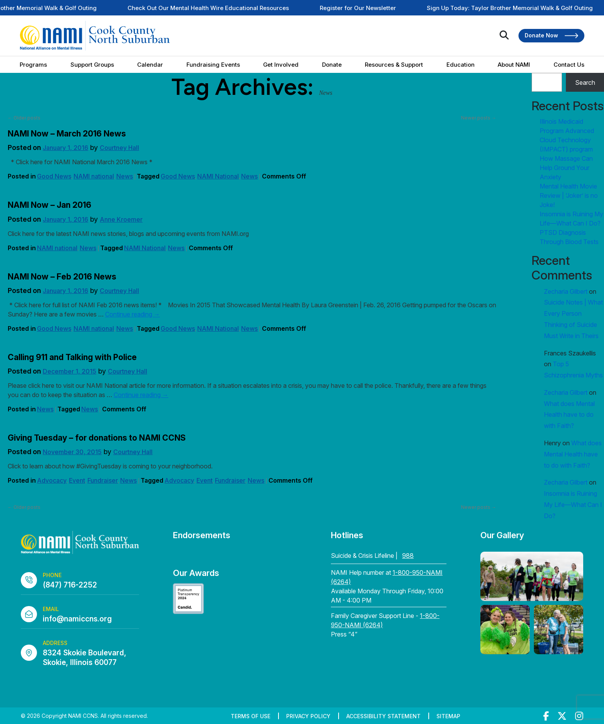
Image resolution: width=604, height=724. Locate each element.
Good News (54, 176)
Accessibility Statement (383, 716)
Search (585, 82)
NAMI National (218, 176)
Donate (332, 64)
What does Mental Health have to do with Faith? (569, 415)
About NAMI (514, 64)
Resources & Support (394, 64)
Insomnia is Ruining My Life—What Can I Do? (573, 505)
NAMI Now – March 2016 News (67, 133)
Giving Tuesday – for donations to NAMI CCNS (97, 438)
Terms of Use (250, 716)
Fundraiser (102, 480)
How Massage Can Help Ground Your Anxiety (566, 168)
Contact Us (569, 64)
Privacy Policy (308, 716)
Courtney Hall (119, 148)
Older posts (24, 118)
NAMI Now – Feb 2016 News (62, 276)
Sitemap (448, 716)
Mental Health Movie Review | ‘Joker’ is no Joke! (569, 195)
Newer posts (478, 118)
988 (408, 555)
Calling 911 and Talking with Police (72, 357)
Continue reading (132, 314)
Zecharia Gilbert (565, 291)
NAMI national (94, 176)
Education (460, 64)
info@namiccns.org (77, 619)
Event (77, 480)
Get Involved (281, 64)
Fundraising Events (213, 64)
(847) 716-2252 (70, 585)
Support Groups (92, 64)
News (124, 176)
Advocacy (52, 480)
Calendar (150, 64)
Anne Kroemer (121, 219)
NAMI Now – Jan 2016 (49, 205)
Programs (33, 64)
